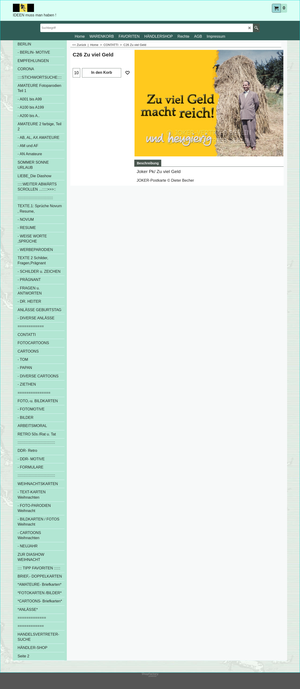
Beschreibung (148, 163)
